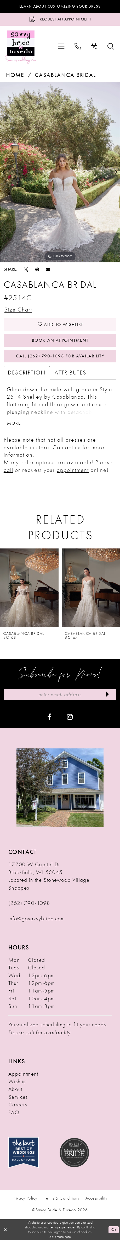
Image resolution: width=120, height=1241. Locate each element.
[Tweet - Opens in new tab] (26, 269)
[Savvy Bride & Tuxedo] (21, 46)
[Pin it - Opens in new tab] (37, 269)
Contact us (67, 448)
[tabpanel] (60, 172)
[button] (61, 47)
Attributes (70, 373)
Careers (17, 1105)
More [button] (14, 424)
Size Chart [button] (18, 310)
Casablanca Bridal (65, 75)
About (15, 1089)
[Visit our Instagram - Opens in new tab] (70, 718)
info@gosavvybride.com (36, 919)
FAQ (13, 1113)
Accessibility (96, 1199)
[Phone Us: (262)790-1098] (78, 47)
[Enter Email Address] (60, 695)
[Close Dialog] (5, 1230)
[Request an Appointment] (60, 19)
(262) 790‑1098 (29, 903)
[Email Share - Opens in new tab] (48, 269)
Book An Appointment (60, 341)
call (8, 470)
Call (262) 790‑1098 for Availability (60, 357)
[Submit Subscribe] (107, 695)
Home (15, 75)
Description (27, 373)
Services (18, 1097)
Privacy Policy (25, 1199)
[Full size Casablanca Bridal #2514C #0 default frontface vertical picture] (60, 172)
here (68, 1237)
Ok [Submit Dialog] (114, 1230)
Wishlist (17, 1082)
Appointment (23, 1074)
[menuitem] (61, 47)
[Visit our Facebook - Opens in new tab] (49, 718)
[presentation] (29, 588)
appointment (73, 470)
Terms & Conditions (61, 1199)
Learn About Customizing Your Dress (60, 6)
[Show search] (110, 47)
